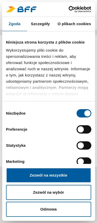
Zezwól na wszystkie (49, 175)
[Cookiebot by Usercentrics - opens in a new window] (69, 9)
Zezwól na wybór (48, 192)
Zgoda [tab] (14, 24)
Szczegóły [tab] (40, 24)
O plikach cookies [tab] (74, 24)
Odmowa (48, 209)
